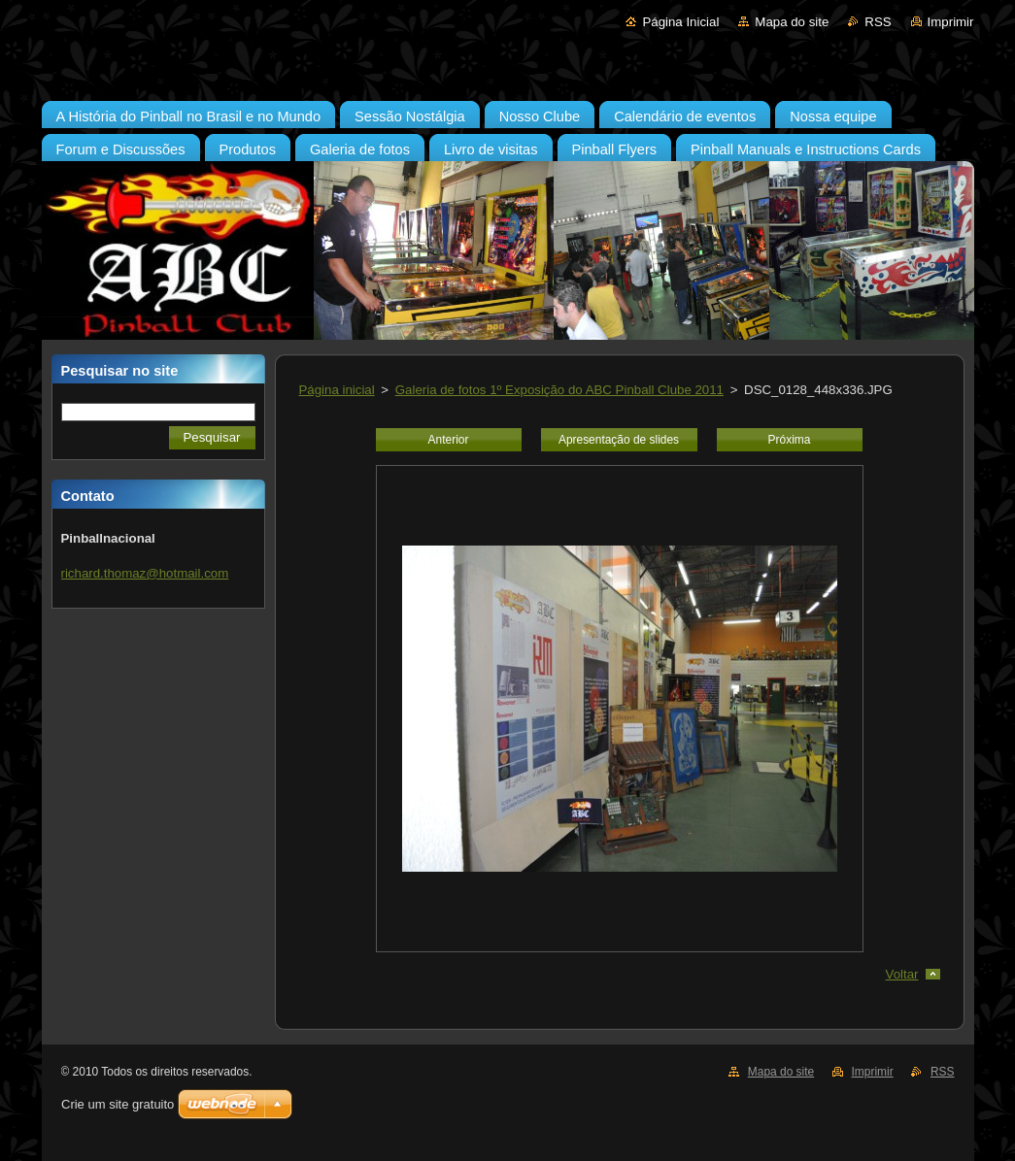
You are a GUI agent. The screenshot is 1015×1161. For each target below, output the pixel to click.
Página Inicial (680, 22)
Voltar (902, 974)
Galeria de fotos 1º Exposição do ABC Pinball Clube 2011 (559, 389)
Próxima (789, 440)
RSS (877, 22)
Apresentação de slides (618, 440)
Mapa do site (792, 22)
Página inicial (337, 389)
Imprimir (951, 22)
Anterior (448, 440)
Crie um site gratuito (117, 1104)
